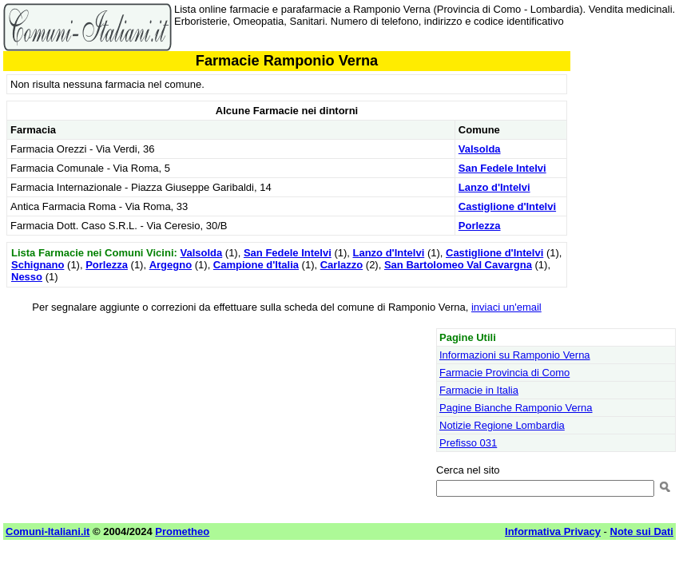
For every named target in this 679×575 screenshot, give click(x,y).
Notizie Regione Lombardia (502, 425)
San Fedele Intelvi (502, 168)
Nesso (26, 277)
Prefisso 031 (468, 443)
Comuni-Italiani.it (47, 531)
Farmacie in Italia (478, 390)
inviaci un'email (506, 307)
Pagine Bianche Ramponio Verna (516, 408)
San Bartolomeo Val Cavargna (458, 265)
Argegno (170, 265)
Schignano (37, 265)
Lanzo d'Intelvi (494, 187)
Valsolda (480, 149)
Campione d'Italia (256, 265)
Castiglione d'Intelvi (507, 206)
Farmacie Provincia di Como (504, 373)
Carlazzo (341, 265)
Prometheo (182, 531)
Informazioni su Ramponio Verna (514, 355)
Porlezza (480, 226)
